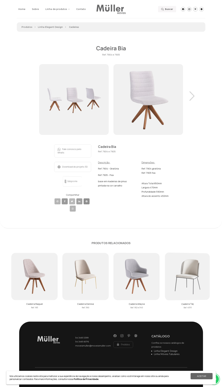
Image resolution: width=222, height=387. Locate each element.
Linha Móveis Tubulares (166, 354)
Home (21, 9)
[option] (74, 99)
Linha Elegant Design (166, 351)
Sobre (35, 9)
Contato (81, 9)
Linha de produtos (57, 9)
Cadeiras (74, 27)
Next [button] (192, 96)
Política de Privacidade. (86, 379)
